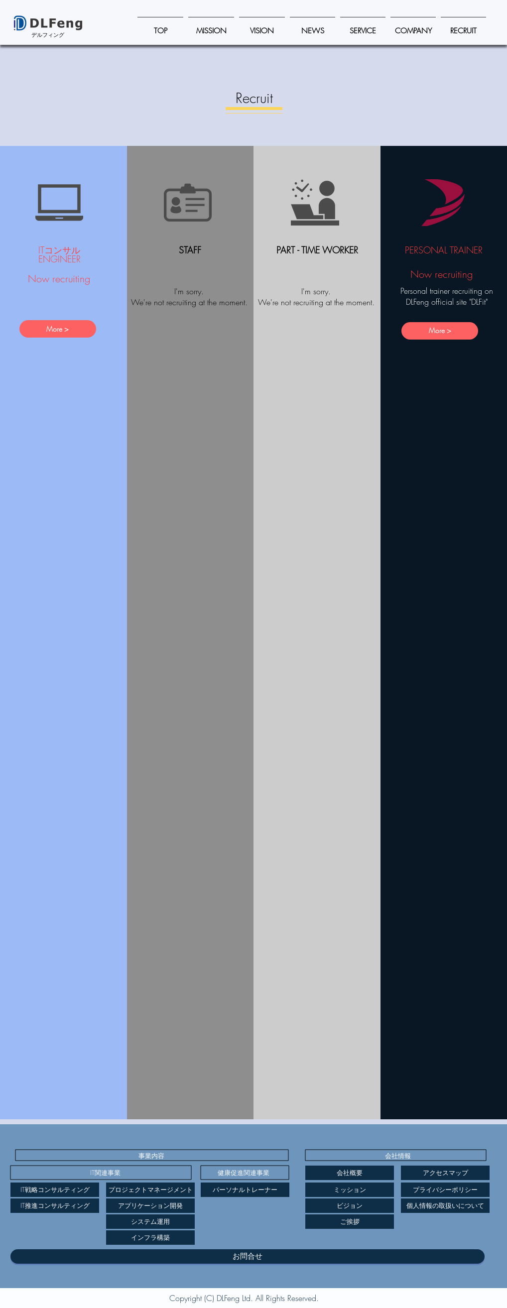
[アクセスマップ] (445, 1173)
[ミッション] (349, 1190)
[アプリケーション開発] (150, 1205)
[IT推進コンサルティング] (54, 1205)
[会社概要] (349, 1173)
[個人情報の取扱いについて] (445, 1205)
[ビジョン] (349, 1205)
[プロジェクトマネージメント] (150, 1190)
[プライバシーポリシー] (445, 1190)
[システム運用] (150, 1221)
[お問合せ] (247, 1256)
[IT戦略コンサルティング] (54, 1190)
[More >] (57, 329)
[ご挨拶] (349, 1221)
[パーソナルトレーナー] (245, 1190)
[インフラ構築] (150, 1237)
